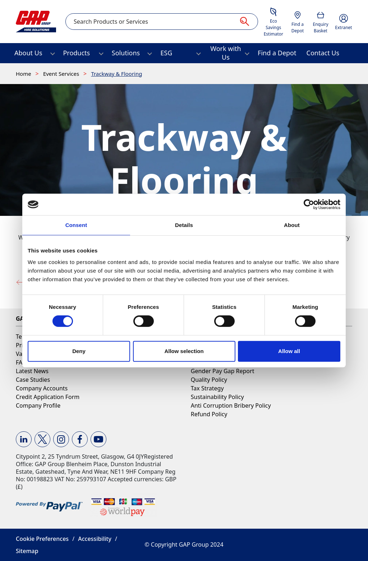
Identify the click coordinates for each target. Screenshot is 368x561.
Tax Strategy (207, 388)
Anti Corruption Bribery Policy (231, 405)
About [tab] (292, 225)
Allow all (289, 351)
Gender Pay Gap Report (222, 371)
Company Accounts (42, 388)
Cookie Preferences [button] (42, 539)
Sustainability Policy (217, 397)
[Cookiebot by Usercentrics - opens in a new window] (308, 204)
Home (24, 73)
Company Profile (38, 405)
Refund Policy (209, 414)
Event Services (61, 73)
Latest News (32, 371)
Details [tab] (184, 225)
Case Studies (33, 380)
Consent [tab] (76, 225)
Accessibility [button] (94, 539)
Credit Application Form (47, 397)
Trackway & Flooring (116, 73)
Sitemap (27, 551)
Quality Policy (209, 380)
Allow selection (183, 351)
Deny (79, 351)
